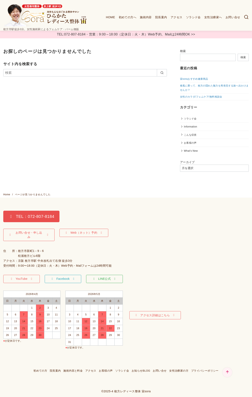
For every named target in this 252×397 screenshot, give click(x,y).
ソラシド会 (193, 17)
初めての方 (40, 370)
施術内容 (146, 17)
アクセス (176, 17)
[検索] (246, 17)
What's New (191, 150)
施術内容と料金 (73, 370)
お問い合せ (233, 17)
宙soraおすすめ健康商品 (194, 78)
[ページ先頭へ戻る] (227, 372)
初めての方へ (127, 17)
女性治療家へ (213, 17)
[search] (162, 72)
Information (190, 126)
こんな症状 (190, 134)
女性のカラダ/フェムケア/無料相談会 (201, 96)
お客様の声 (190, 142)
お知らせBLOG (141, 370)
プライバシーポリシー (205, 370)
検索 (183, 51)
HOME (110, 17)
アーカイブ (187, 162)
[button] (31, 216)
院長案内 (161, 17)
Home (7, 194)
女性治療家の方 (178, 370)
